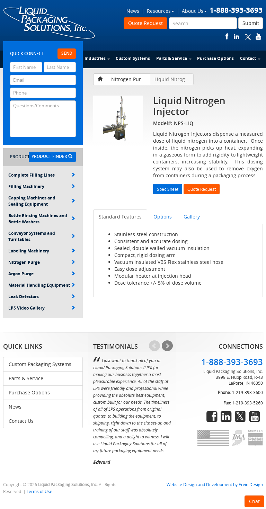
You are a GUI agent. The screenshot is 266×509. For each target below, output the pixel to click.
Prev (154, 345)
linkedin (236, 36)
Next (167, 345)
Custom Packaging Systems (40, 364)
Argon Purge (41, 274)
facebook (227, 36)
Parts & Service (174, 58)
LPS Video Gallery (41, 308)
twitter (248, 36)
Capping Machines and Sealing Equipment (41, 201)
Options (162, 216)
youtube (258, 36)
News (132, 11)
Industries (97, 58)
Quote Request (145, 23)
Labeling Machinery (41, 251)
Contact (250, 58)
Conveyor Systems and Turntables (41, 236)
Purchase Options (215, 58)
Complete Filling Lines (41, 175)
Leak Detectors (41, 297)
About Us (194, 11)
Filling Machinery (41, 186)
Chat (254, 501)
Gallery (192, 216)
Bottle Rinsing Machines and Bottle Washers (41, 219)
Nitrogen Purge (41, 262)
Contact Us (21, 421)
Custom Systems (133, 58)
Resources (160, 11)
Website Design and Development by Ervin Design (215, 484)
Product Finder (52, 156)
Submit (250, 23)
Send (66, 53)
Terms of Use (39, 491)
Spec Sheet (167, 189)
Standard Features (120, 216)
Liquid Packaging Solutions (49, 23)
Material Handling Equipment (41, 285)
